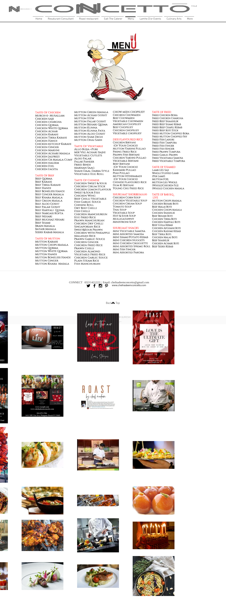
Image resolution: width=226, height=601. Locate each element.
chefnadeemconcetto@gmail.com (130, 282)
